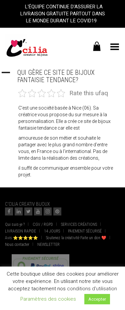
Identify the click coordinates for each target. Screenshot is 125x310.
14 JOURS (52, 231)
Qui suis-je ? (15, 224)
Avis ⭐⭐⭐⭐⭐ (21, 238)
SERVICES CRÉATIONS (79, 224)
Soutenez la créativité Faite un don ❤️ (76, 238)
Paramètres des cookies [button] (48, 299)
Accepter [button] (97, 299)
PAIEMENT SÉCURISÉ (85, 231)
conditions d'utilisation (92, 289)
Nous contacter (17, 244)
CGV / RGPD (43, 224)
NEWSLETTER (48, 244)
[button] (62, 76)
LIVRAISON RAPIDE (20, 231)
